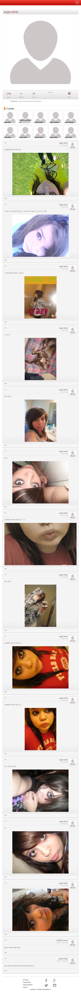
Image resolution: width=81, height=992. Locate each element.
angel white (63, 143)
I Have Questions (28, 985)
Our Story (25, 980)
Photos (21, 97)
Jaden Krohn (63, 959)
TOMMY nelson (62, 940)
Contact (25, 987)
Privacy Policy (27, 982)
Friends (8, 108)
